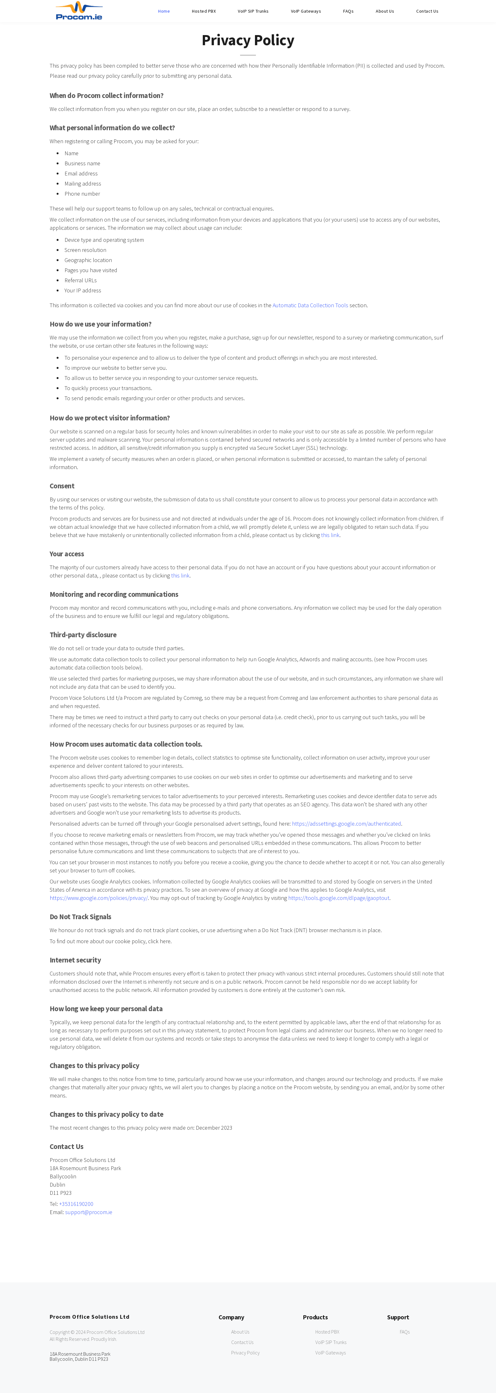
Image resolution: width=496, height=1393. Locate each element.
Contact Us (427, 11)
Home (164, 11)
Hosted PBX (204, 11)
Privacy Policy (245, 1352)
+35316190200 (76, 1203)
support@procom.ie (88, 1212)
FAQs (348, 11)
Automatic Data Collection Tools (310, 305)
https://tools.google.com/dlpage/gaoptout (338, 897)
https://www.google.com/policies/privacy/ (99, 897)
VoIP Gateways (306, 11)
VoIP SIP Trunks (253, 11)
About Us (385, 11)
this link (330, 535)
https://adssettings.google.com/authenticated (346, 823)
